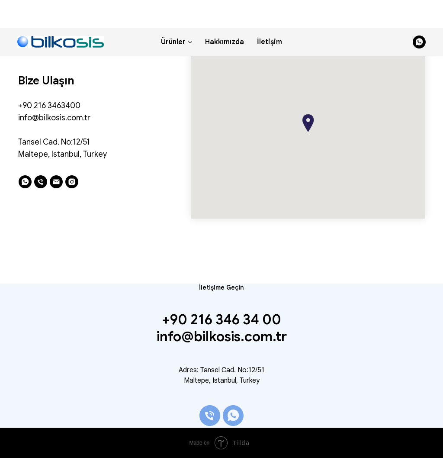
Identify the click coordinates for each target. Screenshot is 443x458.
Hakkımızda (224, 14)
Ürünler (173, 14)
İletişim (269, 14)
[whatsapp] (419, 14)
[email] (56, 181)
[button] (308, 123)
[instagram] (71, 181)
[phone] (40, 181)
